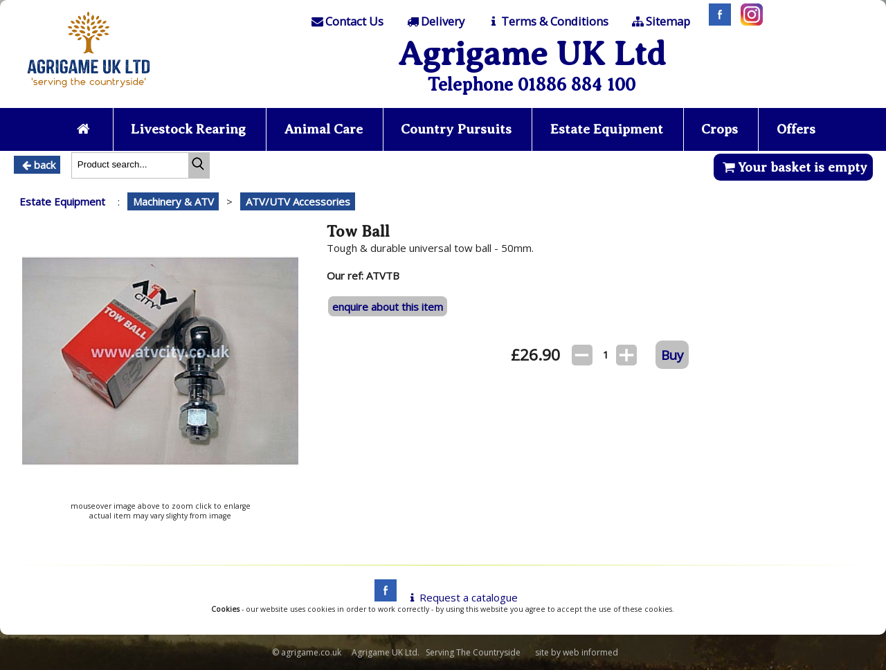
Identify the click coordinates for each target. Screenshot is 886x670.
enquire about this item (387, 307)
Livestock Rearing (188, 129)
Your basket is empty (793, 167)
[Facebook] (716, 21)
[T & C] (547, 21)
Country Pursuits (456, 129)
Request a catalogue (461, 597)
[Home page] (88, 91)
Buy (672, 354)
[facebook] (382, 597)
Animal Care (323, 129)
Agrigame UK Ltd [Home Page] (532, 54)
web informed (590, 652)
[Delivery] (434, 21)
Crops (719, 129)
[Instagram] (748, 21)
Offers (796, 129)
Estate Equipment (606, 129)
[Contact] (346, 21)
